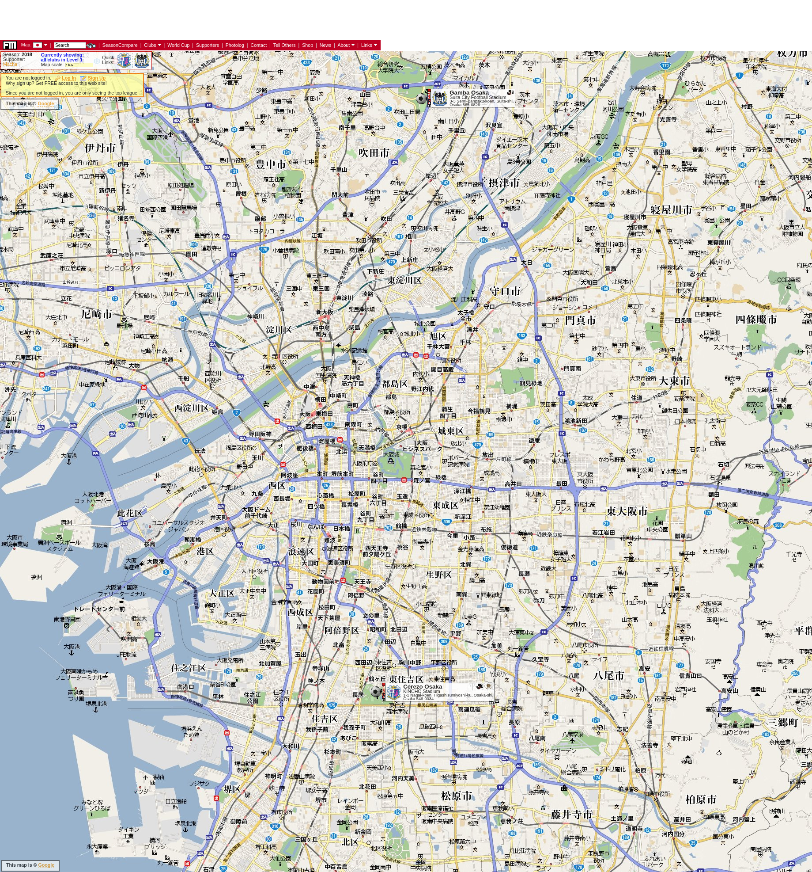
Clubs (150, 45)
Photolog (235, 45)
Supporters (207, 45)
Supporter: (14, 59)
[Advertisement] (160, 20)
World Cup (178, 45)
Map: (26, 44)
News (326, 45)
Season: (17, 54)
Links (366, 45)
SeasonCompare (120, 45)
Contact (258, 45)
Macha (10, 64)
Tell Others (284, 45)
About (343, 45)
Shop (307, 45)
